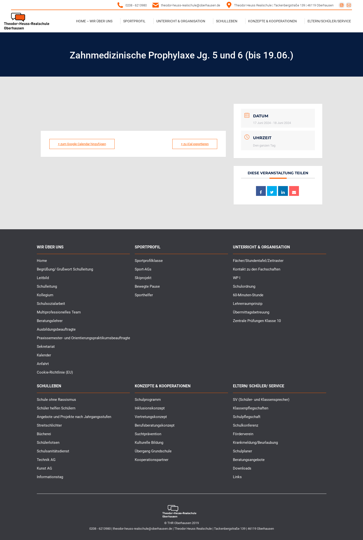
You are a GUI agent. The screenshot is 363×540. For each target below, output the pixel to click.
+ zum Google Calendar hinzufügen (82, 144)
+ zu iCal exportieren (195, 144)
